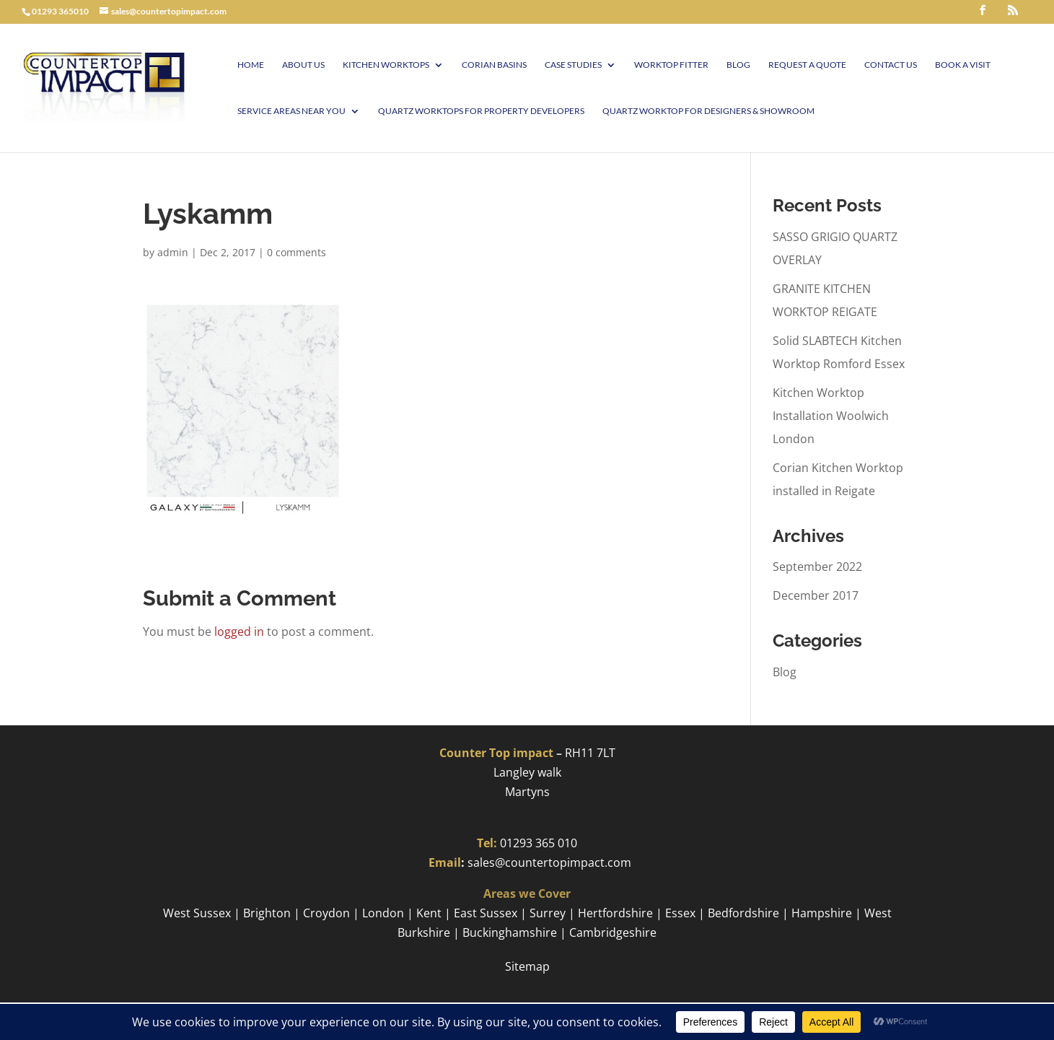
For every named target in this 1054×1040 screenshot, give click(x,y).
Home (250, 65)
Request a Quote (807, 65)
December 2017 (815, 595)
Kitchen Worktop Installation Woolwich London (831, 416)
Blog (738, 65)
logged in (239, 631)
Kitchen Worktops (386, 65)
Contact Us (890, 65)
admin (172, 252)
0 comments (296, 252)
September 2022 (817, 566)
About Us (303, 65)
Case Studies (573, 65)
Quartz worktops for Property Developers (481, 111)
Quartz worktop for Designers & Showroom (708, 111)
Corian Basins (494, 65)
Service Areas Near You (291, 111)
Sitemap (527, 966)
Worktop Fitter (671, 65)
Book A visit (963, 65)
